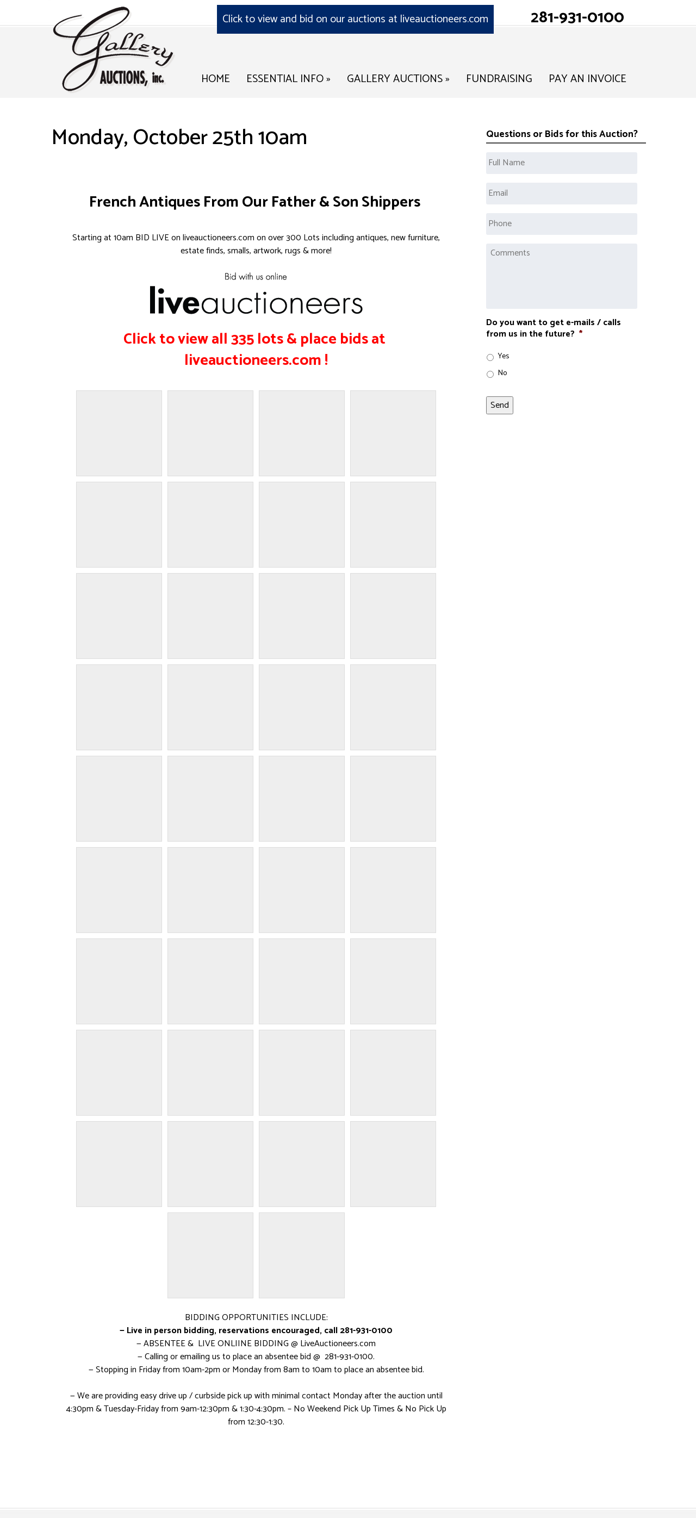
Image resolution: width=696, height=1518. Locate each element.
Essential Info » (288, 79)
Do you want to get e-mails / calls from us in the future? (553, 329)
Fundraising (499, 79)
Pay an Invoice (587, 79)
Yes (503, 356)
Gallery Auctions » (398, 79)
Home (215, 79)
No (502, 373)
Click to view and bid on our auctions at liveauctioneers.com (355, 19)
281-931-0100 (577, 17)
